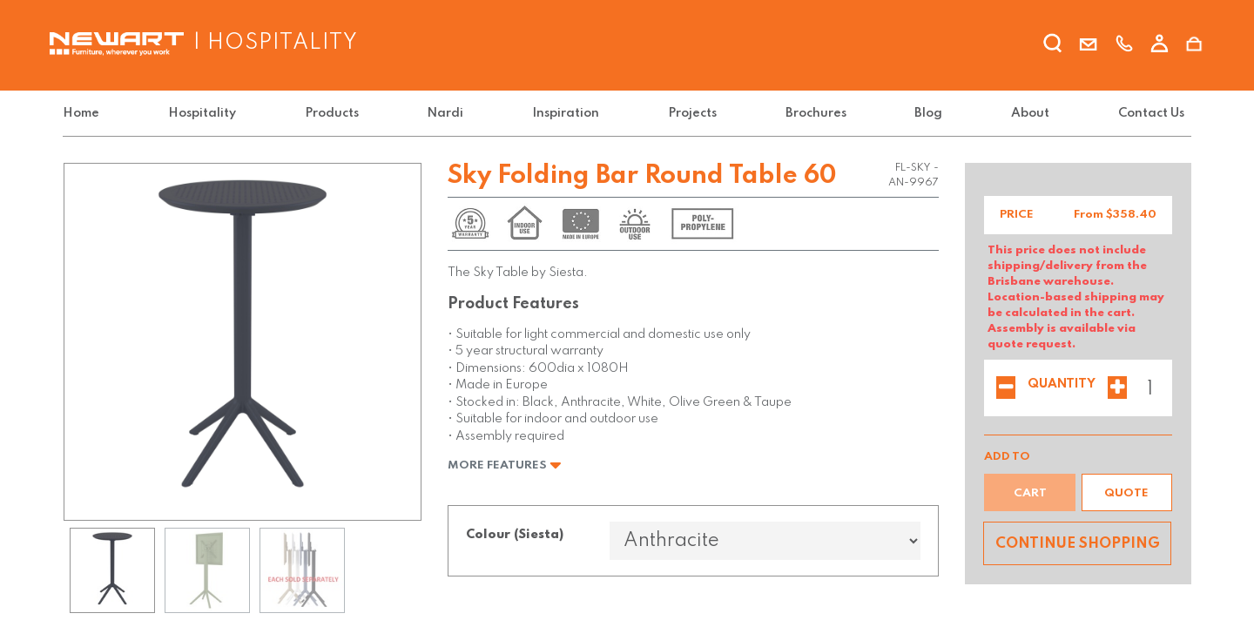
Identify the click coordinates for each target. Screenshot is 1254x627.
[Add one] (1117, 389)
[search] (1052, 46)
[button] (1127, 492)
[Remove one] (1006, 389)
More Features (505, 465)
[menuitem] (84, 114)
